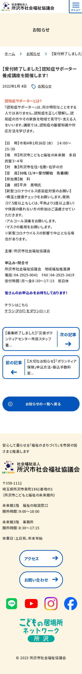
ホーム (10, 53)
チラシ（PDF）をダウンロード (27, 310)
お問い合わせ (36, 580)
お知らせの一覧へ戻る (43, 403)
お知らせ (33, 53)
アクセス (31, 558)
